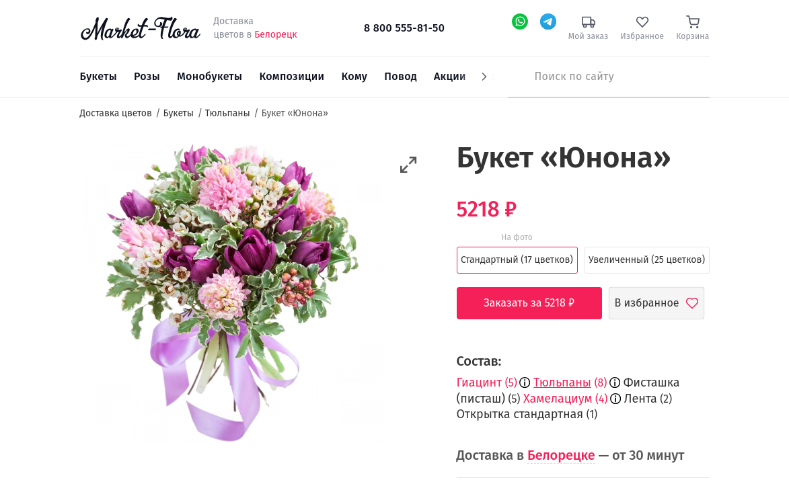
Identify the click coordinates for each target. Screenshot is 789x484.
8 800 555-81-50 (404, 28)
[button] (408, 165)
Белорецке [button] (561, 455)
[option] (231, 294)
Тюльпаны (562, 382)
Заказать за (539, 303)
